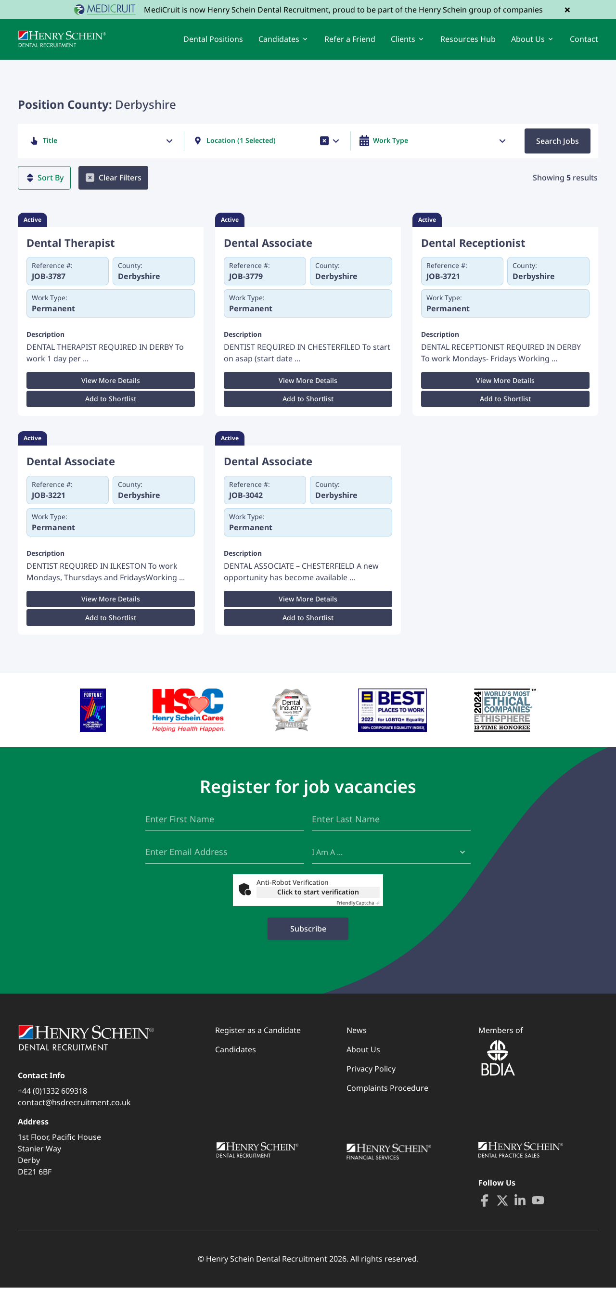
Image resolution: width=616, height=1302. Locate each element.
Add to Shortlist (110, 407)
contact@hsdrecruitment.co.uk (74, 1116)
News (356, 1044)
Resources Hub (468, 43)
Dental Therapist (70, 251)
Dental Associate (268, 251)
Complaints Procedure (387, 1102)
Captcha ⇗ (358, 917)
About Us (363, 1064)
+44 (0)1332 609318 (52, 1105)
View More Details (110, 389)
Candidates (235, 1064)
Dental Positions (213, 43)
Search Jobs (557, 149)
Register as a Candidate (258, 1044)
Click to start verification (318, 906)
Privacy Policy (371, 1083)
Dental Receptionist (473, 251)
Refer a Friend (349, 43)
